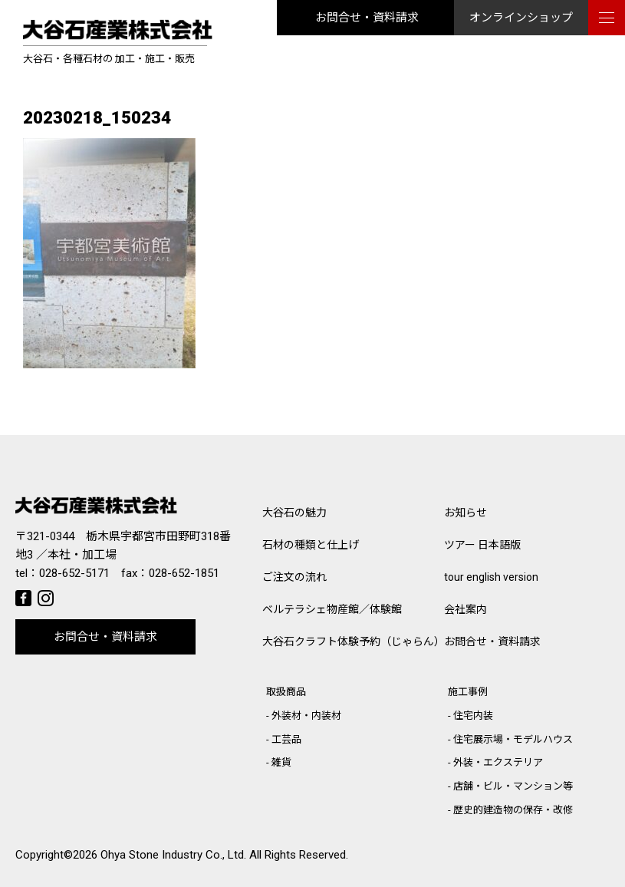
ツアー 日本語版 (482, 545)
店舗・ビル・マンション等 (513, 786)
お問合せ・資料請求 (367, 18)
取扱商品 (286, 691)
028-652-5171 (74, 573)
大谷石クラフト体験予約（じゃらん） (352, 641)
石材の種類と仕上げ (310, 545)
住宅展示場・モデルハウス (513, 739)
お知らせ (465, 512)
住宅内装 (473, 715)
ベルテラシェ (332, 609)
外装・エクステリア (498, 762)
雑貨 (281, 762)
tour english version (491, 577)
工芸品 (286, 739)
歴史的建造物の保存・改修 (513, 810)
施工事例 (468, 691)
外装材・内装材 (306, 715)
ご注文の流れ (294, 577)
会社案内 (465, 609)
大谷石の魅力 (294, 512)
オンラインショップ (521, 18)
